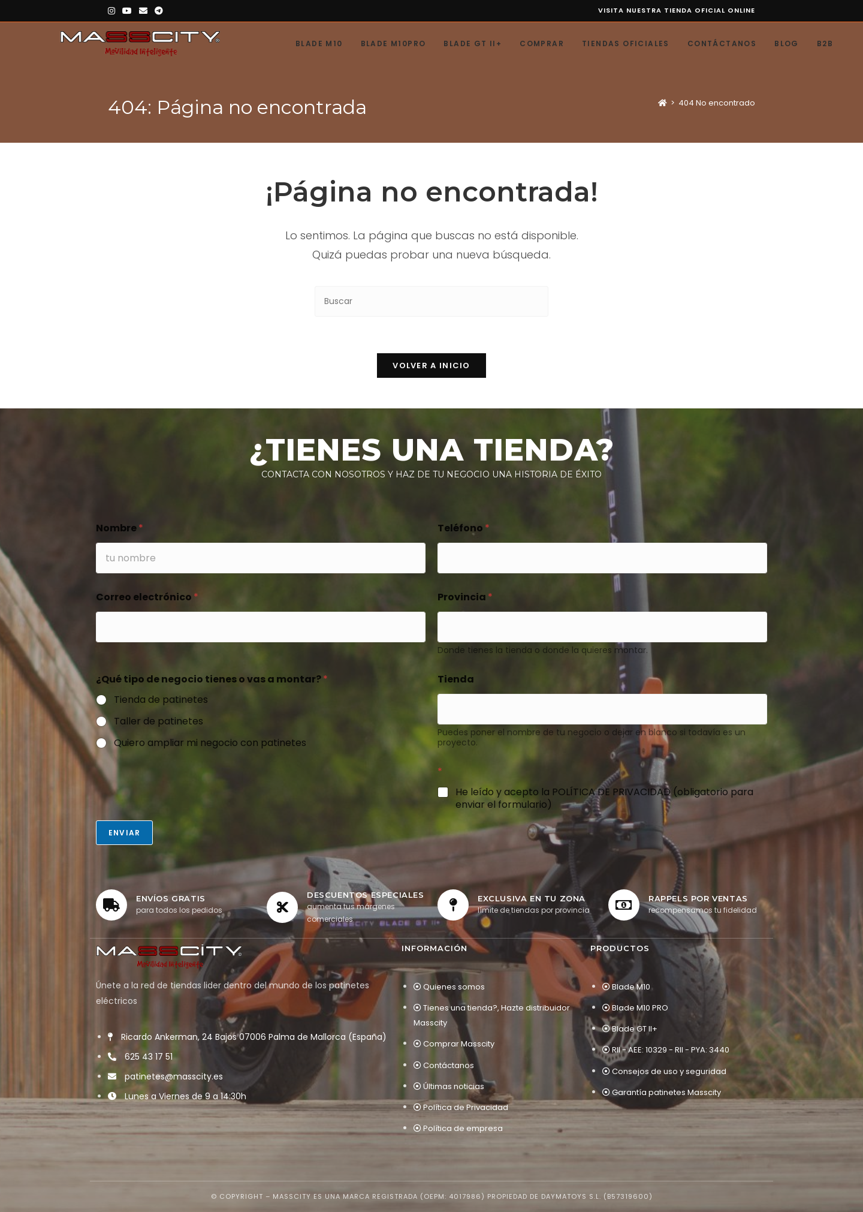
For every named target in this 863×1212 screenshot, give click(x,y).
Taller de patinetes (158, 721)
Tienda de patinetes (161, 700)
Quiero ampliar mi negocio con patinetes (210, 743)
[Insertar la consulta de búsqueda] (431, 301)
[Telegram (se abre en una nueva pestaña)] (159, 11)
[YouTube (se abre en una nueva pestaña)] (127, 11)
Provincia (465, 597)
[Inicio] (662, 103)
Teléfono (463, 528)
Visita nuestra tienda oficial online (676, 10)
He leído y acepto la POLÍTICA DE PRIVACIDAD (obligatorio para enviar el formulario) (604, 798)
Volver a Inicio (431, 365)
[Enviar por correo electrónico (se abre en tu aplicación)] (143, 11)
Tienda (455, 679)
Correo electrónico (147, 597)
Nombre (119, 528)
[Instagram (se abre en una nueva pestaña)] (113, 11)
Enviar (124, 833)
